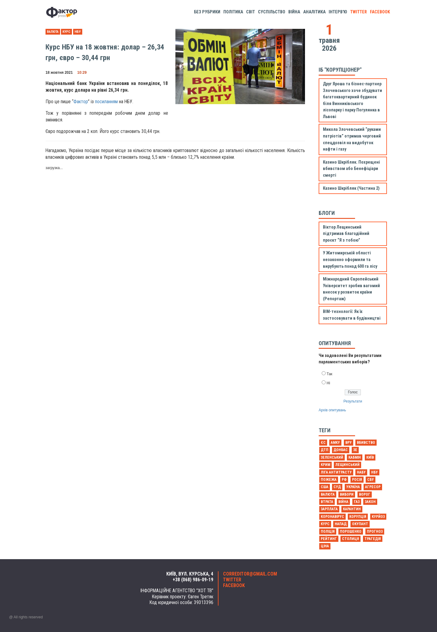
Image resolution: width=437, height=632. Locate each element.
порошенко (350, 531)
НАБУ (361, 472)
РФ (344, 479)
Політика (233, 12)
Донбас (341, 450)
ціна (325, 546)
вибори (347, 494)
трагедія (372, 539)
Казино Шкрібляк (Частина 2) (351, 188)
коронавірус (332, 517)
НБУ (78, 32)
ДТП (324, 450)
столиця (350, 539)
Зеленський (332, 457)
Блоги (327, 213)
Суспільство (271, 12)
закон (370, 502)
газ (357, 502)
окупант (360, 524)
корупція (357, 517)
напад (341, 524)
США (324, 487)
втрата (327, 502)
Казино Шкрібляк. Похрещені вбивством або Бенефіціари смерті (351, 169)
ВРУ (348, 442)
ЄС (323, 442)
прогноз (375, 531)
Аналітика (314, 12)
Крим (325, 465)
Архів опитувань (332, 410)
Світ (250, 12)
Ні (328, 383)
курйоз (378, 517)
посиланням (106, 101)
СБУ (370, 479)
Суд (337, 487)
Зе (355, 450)
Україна (353, 487)
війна (343, 502)
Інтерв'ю (338, 12)
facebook (380, 12)
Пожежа (329, 479)
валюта (53, 32)
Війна (294, 12)
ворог (364, 494)
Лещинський (347, 465)
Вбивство (366, 442)
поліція (328, 531)
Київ (370, 457)
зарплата (329, 509)
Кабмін (354, 457)
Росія (357, 479)
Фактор (80, 101)
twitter (358, 12)
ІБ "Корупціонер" (340, 69)
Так (329, 374)
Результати (353, 401)
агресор (373, 487)
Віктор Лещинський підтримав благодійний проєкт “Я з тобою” (346, 234)
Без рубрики (207, 12)
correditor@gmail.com (250, 574)
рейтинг (329, 539)
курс (66, 32)
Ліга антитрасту (336, 472)
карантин (352, 509)
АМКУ (335, 442)
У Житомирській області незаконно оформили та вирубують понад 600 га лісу (350, 259)
